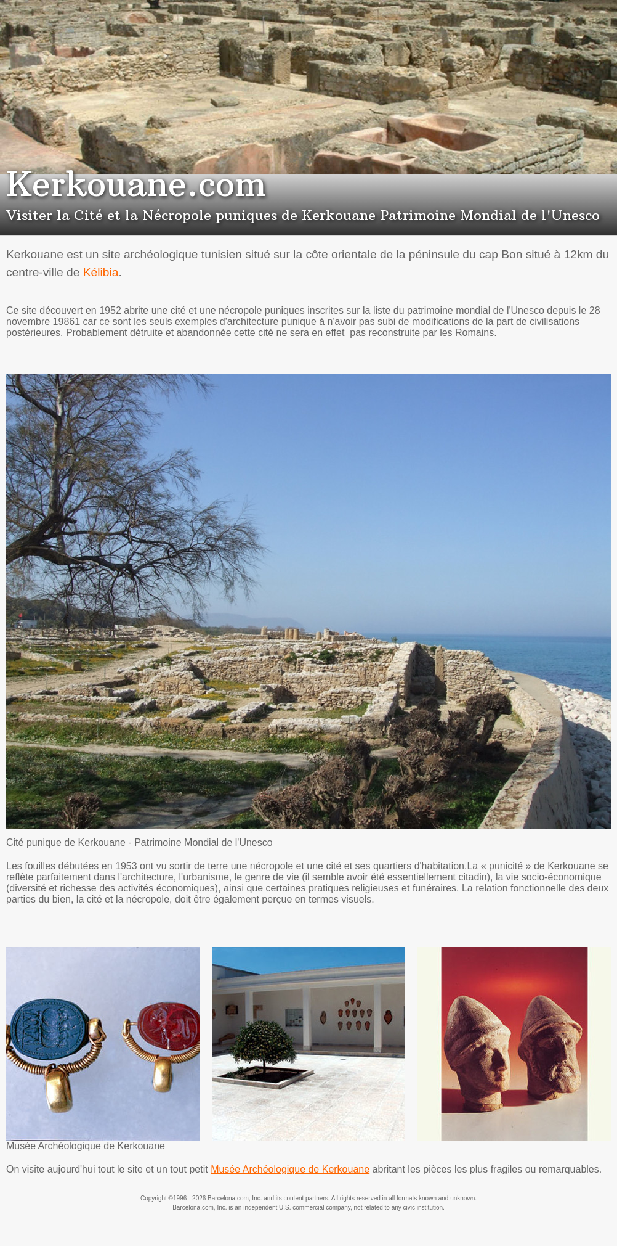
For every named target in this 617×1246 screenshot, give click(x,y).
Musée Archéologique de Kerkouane (290, 1169)
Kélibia (101, 272)
